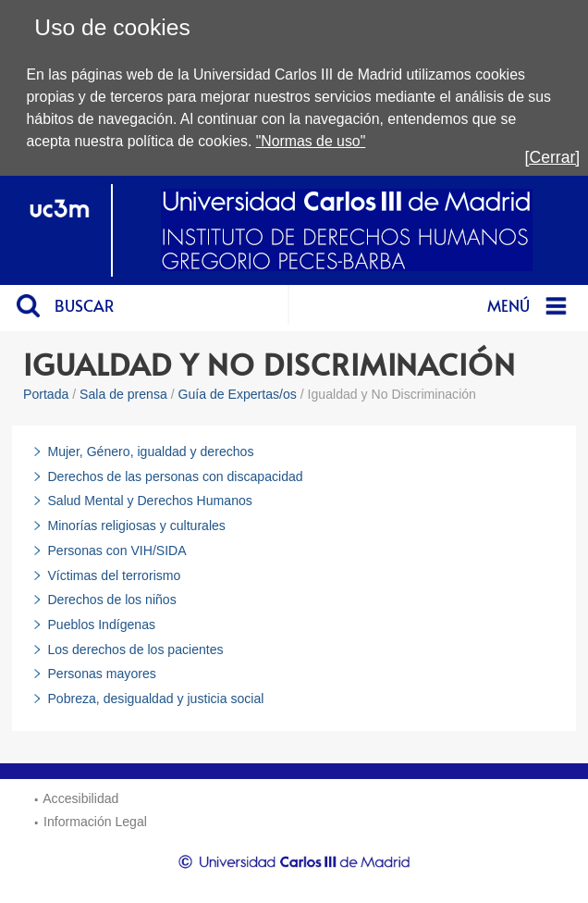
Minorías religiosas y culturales (136, 525)
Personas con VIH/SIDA (116, 550)
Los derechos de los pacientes (135, 649)
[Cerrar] (553, 157)
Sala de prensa (123, 394)
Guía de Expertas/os (237, 394)
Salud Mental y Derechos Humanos (149, 500)
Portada (45, 394)
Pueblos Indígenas (101, 624)
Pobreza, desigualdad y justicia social (155, 698)
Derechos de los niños (111, 599)
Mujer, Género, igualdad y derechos (150, 451)
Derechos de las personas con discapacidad (174, 476)
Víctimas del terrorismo (113, 575)
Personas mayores (101, 673)
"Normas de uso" (311, 141)
